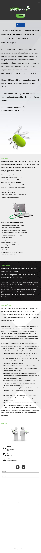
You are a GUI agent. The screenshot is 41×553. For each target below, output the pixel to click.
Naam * (4, 471)
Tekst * (3, 487)
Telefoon (4, 482)
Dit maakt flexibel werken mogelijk (13, 363)
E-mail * (4, 476)
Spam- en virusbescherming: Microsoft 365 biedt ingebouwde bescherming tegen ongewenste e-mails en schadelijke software (21, 390)
